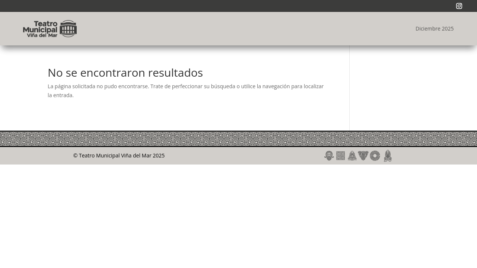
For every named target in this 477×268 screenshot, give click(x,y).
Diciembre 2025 (435, 28)
